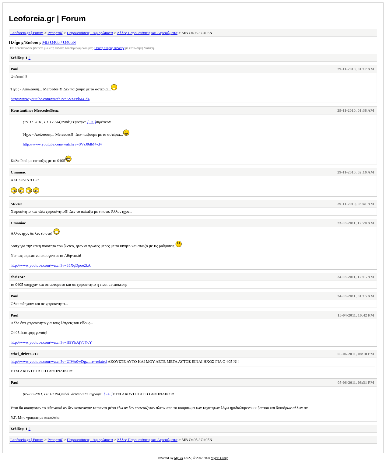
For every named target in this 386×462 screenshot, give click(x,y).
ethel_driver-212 (24, 354)
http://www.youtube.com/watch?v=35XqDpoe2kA (51, 265)
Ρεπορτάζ (55, 32)
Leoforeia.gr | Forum (47, 18)
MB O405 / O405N (59, 42)
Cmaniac (18, 172)
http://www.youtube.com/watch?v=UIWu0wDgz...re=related (59, 361)
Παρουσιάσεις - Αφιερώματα (90, 32)
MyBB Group (219, 458)
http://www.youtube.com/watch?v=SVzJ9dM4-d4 (50, 98)
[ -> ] (91, 122)
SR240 (16, 203)
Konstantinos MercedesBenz (35, 110)
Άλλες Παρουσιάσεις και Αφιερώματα (147, 32)
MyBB (178, 458)
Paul (14, 69)
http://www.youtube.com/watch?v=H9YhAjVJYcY (51, 342)
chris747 (18, 277)
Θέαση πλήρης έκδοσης (109, 48)
